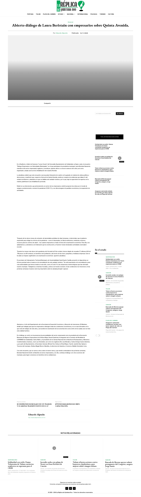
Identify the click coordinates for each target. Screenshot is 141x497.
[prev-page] (96, 335)
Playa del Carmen (112, 320)
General (70, 22)
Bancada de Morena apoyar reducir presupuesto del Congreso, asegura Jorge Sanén (103, 181)
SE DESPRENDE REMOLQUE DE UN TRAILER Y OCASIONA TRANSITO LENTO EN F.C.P (34, 405)
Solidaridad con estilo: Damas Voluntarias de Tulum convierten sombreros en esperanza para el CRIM (104, 147)
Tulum (108, 288)
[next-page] (99, 335)
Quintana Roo (110, 257)
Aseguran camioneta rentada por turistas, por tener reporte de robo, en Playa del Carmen (103, 192)
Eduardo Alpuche (62, 33)
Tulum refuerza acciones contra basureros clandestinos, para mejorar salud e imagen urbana (104, 169)
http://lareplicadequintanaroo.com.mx (36, 417)
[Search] (120, 113)
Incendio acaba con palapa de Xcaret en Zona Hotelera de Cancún (104, 158)
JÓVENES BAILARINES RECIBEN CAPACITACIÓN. (67, 405)
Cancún (108, 272)
